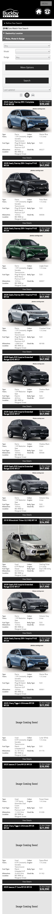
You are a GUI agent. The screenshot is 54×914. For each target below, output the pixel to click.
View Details (27, 157)
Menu (45, 3)
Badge (6, 57)
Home (5, 3)
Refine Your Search (13, 23)
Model (6, 51)
